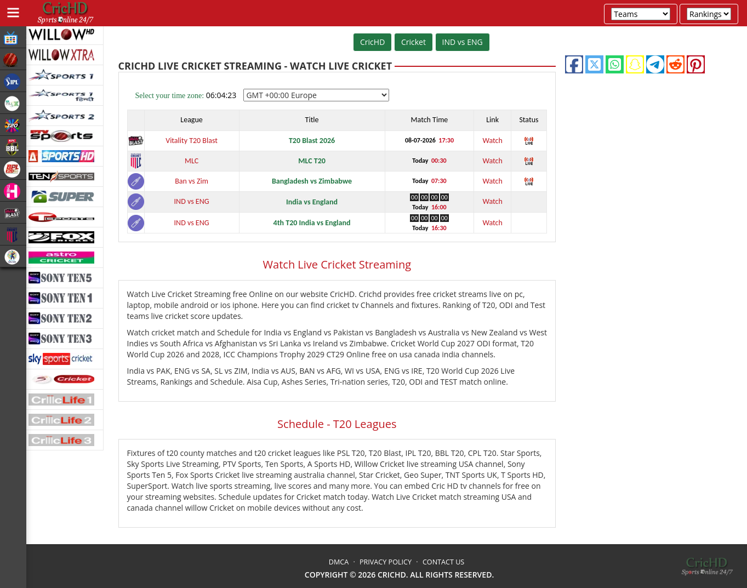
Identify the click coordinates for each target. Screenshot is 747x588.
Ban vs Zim (191, 181)
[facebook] (574, 64)
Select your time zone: (169, 96)
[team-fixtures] (640, 14)
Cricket (413, 42)
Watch (492, 140)
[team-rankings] (709, 14)
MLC (191, 160)
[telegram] (655, 64)
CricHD (372, 42)
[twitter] (594, 64)
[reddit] (675, 64)
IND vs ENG (462, 42)
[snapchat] (635, 64)
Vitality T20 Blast (192, 140)
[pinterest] (696, 64)
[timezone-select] (316, 95)
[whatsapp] (615, 64)
